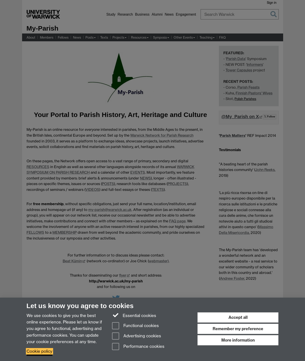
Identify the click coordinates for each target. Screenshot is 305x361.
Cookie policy (39, 351)
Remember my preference (238, 328)
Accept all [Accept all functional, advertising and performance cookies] (238, 317)
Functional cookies (135, 326)
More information (238, 340)
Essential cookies (134, 315)
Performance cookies (138, 347)
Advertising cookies (136, 336)
